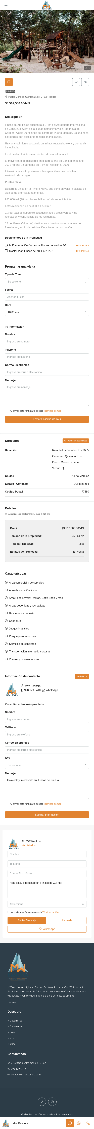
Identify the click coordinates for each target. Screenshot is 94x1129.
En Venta (10, 92)
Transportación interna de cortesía (29, 652)
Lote (12, 1033)
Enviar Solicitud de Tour (47, 419)
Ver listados (82, 677)
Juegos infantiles (19, 629)
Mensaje (10, 381)
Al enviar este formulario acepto (33, 411)
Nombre (10, 335)
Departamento (17, 1027)
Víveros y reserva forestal (24, 659)
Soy (7, 758)
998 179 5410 (32, 690)
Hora (8, 305)
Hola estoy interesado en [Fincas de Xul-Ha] (47, 789)
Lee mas (12, 1003)
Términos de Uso (53, 411)
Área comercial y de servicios (26, 583)
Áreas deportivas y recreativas (27, 606)
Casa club (15, 621)
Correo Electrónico (17, 365)
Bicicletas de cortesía (21, 614)
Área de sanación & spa (23, 591)
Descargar (82, 246)
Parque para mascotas (22, 636)
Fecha (9, 290)
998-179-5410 (18, 1069)
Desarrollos (16, 1021)
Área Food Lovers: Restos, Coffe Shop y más (36, 598)
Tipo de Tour (13, 275)
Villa (12, 1038)
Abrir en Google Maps (75, 441)
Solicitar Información (47, 815)
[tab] (9, 82)
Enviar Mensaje (27, 921)
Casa (13, 1044)
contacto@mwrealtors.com (26, 1075)
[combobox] (47, 282)
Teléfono (10, 350)
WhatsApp (52, 690)
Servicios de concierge (22, 644)
